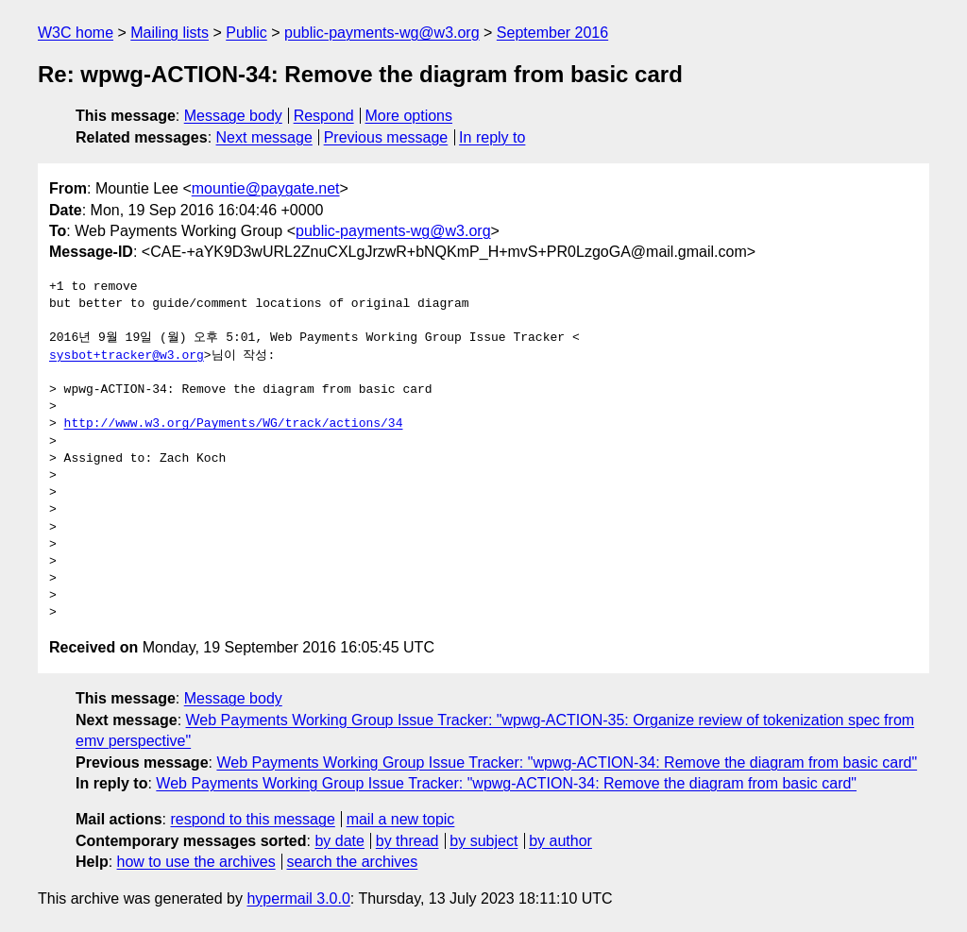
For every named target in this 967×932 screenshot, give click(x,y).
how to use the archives (196, 862)
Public (246, 33)
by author (560, 841)
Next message (264, 137)
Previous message (386, 137)
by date (339, 841)
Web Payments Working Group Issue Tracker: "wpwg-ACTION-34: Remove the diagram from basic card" (566, 762)
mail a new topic (401, 819)
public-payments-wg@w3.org (382, 33)
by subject (483, 841)
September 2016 (552, 33)
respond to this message (252, 819)
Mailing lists (169, 33)
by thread (407, 841)
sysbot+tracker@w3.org (126, 355)
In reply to (492, 137)
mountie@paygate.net (266, 188)
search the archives (352, 862)
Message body (233, 116)
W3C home (75, 33)
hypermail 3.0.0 (297, 898)
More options (409, 116)
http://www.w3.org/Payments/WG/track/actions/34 (233, 423)
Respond (324, 116)
